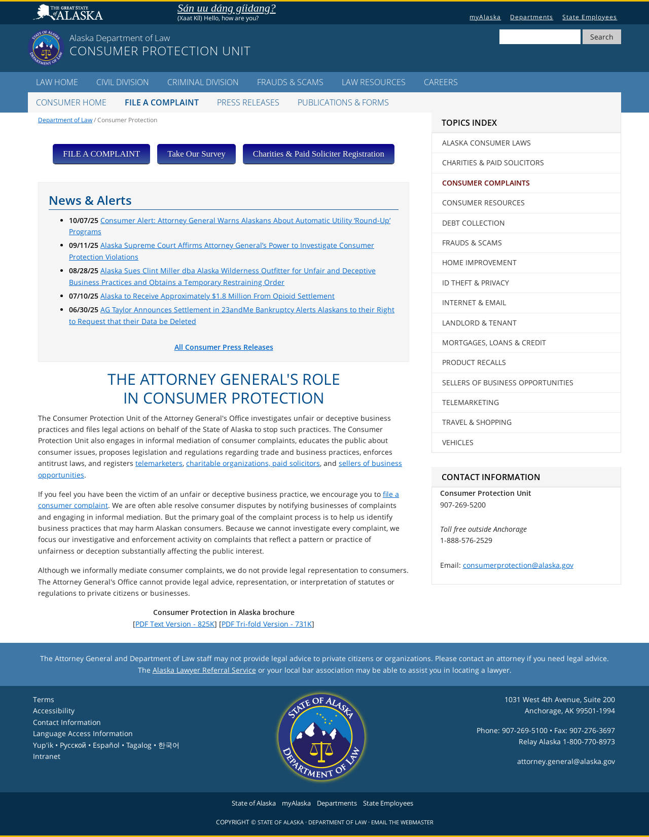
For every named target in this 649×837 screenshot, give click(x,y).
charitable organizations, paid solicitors (253, 463)
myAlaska (485, 17)
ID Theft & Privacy (475, 282)
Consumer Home (71, 102)
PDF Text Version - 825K (174, 624)
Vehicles (458, 442)
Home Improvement (479, 262)
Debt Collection (473, 223)
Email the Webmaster (402, 822)
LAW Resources (374, 82)
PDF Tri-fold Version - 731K (267, 624)
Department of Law (65, 120)
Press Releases (248, 102)
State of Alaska (69, 13)
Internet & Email (474, 302)
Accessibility (54, 710)
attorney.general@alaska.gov (566, 761)
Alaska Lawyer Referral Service (204, 670)
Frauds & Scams (290, 82)
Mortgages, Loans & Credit (494, 342)
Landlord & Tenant (479, 322)
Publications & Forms (343, 102)
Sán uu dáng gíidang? (226, 8)
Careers (441, 82)
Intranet (46, 756)
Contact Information (67, 722)
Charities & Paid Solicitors (493, 162)
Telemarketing (470, 402)
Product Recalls (474, 362)
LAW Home (57, 82)
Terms (43, 699)
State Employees (589, 17)
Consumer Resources (483, 202)
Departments (531, 17)
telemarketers (159, 463)
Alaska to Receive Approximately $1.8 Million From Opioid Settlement (217, 296)
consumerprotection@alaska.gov (518, 565)
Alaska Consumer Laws (486, 143)
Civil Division (122, 82)
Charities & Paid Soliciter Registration (318, 154)
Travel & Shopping (477, 422)
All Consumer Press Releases (223, 347)
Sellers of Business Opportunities (507, 382)
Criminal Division (203, 82)
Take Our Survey (196, 154)
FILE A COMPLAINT (101, 154)
